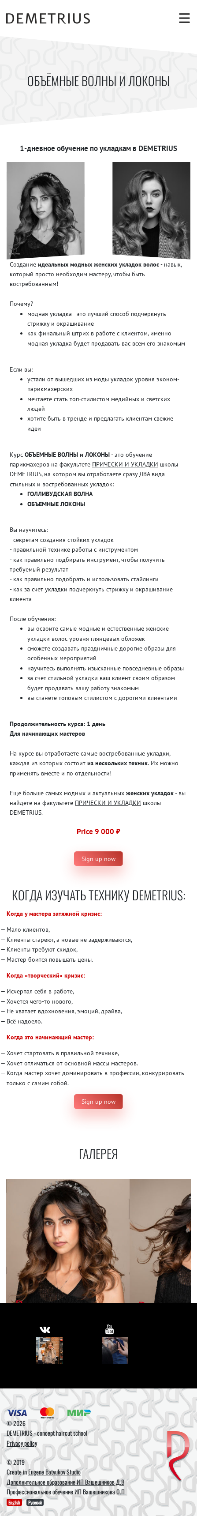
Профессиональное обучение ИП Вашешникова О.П (66, 1491)
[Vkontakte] (49, 1350)
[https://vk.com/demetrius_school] (45, 1329)
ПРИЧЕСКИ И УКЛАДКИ (125, 464)
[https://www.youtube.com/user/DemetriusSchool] (109, 1329)
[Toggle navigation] (182, 18)
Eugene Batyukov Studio (54, 1471)
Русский (35, 1502)
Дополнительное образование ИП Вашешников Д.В (65, 1481)
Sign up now (98, 859)
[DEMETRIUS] (178, 1457)
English (14, 1502)
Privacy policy (22, 1443)
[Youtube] (115, 1350)
